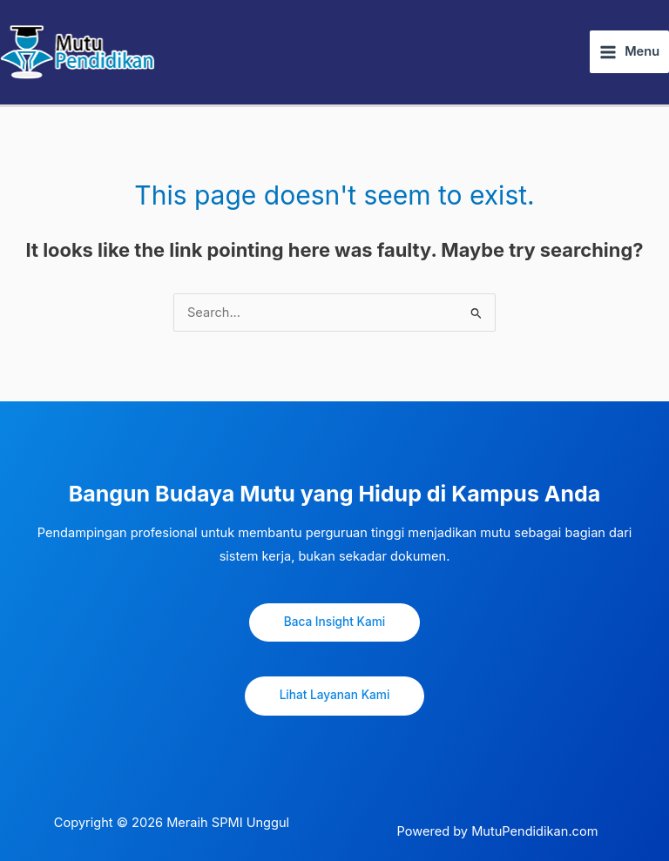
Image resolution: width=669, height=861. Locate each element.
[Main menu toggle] (629, 51)
